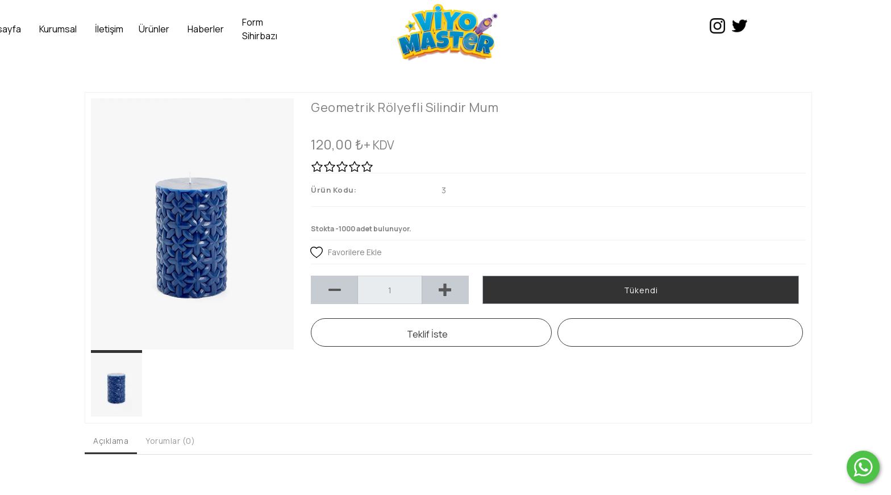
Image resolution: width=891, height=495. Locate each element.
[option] (192, 224)
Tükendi (641, 290)
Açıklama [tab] (110, 440)
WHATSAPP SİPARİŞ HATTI (680, 332)
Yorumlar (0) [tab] (170, 440)
